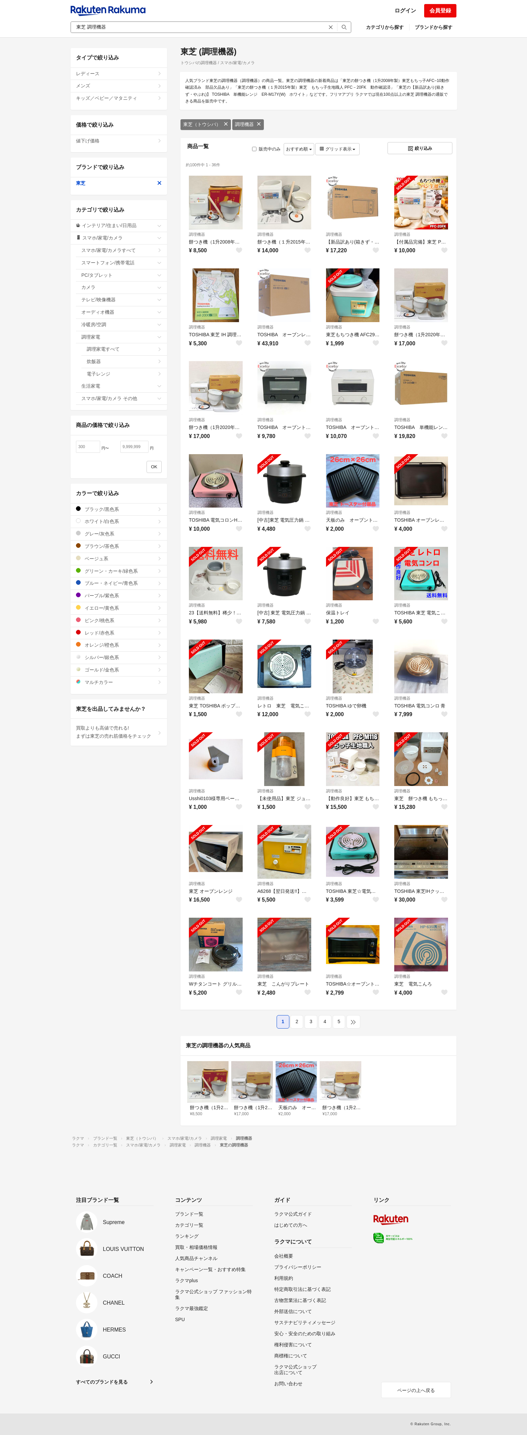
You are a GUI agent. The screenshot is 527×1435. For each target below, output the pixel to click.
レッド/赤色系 (119, 633)
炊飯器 (124, 361)
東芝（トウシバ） (205, 124)
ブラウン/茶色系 (119, 546)
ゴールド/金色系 (119, 669)
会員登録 (440, 10)
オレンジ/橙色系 (119, 645)
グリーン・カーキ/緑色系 (119, 571)
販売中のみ (266, 148)
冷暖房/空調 (121, 324)
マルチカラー (119, 682)
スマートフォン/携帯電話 (121, 262)
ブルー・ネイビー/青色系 (119, 583)
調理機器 (248, 124)
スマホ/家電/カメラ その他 (121, 398)
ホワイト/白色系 (119, 521)
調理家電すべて (124, 349)
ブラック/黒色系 (119, 509)
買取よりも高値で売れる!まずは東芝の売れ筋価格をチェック (119, 732)
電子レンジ (124, 374)
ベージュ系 (119, 558)
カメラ (121, 287)
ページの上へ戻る (416, 1390)
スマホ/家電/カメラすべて (121, 250)
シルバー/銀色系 (119, 657)
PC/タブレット (121, 275)
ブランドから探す (433, 27)
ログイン (405, 10)
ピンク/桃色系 (119, 620)
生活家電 (121, 386)
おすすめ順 (299, 148)
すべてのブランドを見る (102, 1382)
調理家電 (121, 337)
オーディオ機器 (121, 312)
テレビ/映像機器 (121, 299)
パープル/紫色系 (119, 595)
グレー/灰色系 (119, 533)
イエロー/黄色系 (119, 608)
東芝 (119, 183)
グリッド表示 (337, 148)
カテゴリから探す (385, 27)
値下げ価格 (119, 140)
